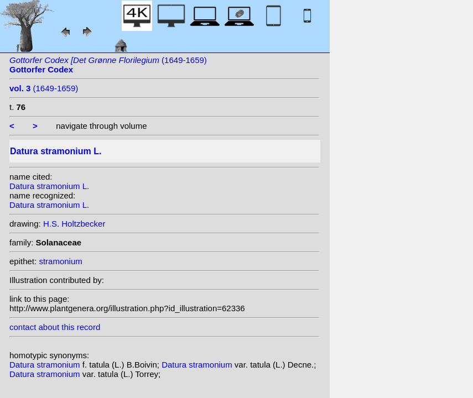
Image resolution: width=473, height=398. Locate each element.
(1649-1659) (43, 88)
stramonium (60, 261)
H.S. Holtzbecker (74, 223)
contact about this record (54, 327)
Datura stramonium (45, 364)
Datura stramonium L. (49, 186)
